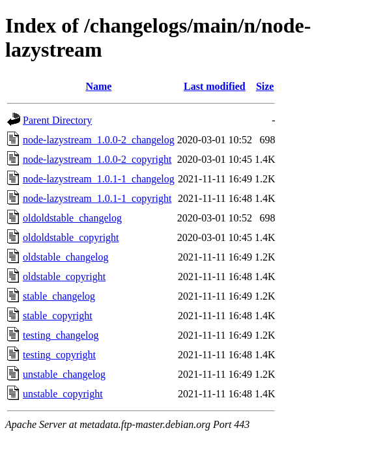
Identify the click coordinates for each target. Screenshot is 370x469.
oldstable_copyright (64, 276)
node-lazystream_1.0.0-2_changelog (99, 139)
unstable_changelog (64, 374)
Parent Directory (57, 120)
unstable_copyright (63, 393)
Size (265, 86)
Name (98, 86)
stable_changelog (59, 296)
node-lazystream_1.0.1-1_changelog (99, 178)
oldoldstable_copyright (71, 237)
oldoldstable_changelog (72, 217)
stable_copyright (57, 315)
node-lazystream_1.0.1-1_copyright (97, 198)
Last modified (215, 86)
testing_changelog (60, 335)
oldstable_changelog (66, 257)
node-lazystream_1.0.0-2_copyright (97, 159)
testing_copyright (59, 354)
